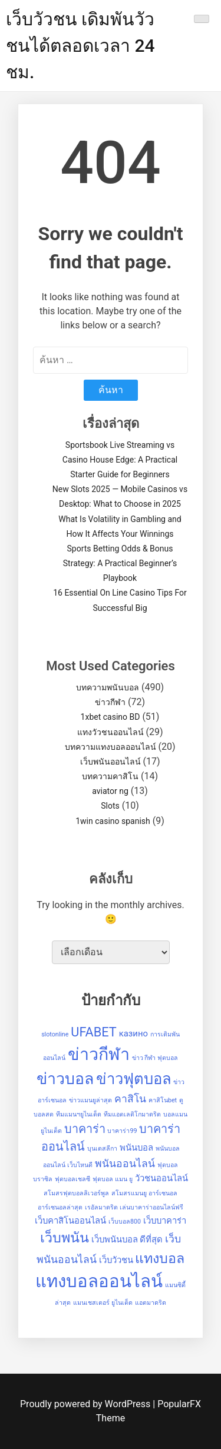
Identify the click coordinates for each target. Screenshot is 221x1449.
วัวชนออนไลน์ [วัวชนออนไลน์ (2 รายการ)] (161, 1178)
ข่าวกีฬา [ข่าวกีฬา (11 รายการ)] (99, 1054)
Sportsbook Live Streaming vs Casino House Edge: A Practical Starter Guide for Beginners (119, 459)
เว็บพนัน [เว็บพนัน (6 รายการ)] (64, 1237)
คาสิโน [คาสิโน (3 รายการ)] (130, 1099)
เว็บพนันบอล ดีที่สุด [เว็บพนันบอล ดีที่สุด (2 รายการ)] (127, 1239)
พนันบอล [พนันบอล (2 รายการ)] (136, 1147)
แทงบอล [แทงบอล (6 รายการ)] (159, 1258)
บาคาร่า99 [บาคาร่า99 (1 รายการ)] (122, 1131)
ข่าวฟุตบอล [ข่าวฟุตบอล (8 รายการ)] (133, 1079)
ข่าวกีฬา (110, 702)
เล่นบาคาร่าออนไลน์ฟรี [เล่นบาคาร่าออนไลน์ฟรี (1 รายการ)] (151, 1207)
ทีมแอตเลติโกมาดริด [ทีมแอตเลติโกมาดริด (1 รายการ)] (132, 1114)
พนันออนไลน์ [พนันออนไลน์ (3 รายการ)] (125, 1163)
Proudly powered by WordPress (86, 1404)
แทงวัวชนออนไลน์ (110, 732)
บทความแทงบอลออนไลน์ (110, 747)
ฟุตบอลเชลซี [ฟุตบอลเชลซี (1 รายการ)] (72, 1179)
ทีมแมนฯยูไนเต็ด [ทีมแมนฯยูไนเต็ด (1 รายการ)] (78, 1114)
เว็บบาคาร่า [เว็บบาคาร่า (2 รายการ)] (164, 1220)
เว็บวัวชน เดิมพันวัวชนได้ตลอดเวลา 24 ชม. (80, 45)
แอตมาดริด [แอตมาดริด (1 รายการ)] (150, 1303)
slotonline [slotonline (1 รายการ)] (54, 1034)
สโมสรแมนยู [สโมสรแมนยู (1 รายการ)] (129, 1193)
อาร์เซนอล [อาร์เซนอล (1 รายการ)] (163, 1193)
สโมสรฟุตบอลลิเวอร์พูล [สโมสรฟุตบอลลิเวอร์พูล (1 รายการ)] (76, 1193)
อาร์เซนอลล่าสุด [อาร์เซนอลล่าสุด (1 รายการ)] (60, 1207)
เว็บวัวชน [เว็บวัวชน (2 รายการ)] (116, 1260)
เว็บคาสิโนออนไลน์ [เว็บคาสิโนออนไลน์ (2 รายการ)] (70, 1220)
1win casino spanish (112, 821)
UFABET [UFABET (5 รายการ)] (94, 1032)
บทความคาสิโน (110, 776)
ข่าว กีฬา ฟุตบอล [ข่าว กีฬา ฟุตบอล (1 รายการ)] (155, 1058)
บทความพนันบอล (107, 687)
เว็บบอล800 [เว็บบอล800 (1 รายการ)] (124, 1221)
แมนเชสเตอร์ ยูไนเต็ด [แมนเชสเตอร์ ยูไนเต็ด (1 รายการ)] (103, 1303)
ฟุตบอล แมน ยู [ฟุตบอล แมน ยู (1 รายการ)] (112, 1179)
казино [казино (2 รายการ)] (133, 1033)
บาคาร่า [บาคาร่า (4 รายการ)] (84, 1129)
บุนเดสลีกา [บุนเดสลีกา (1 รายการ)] (102, 1148)
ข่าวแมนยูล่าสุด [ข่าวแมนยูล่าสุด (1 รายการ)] (90, 1100)
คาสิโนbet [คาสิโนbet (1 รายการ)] (163, 1100)
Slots (110, 805)
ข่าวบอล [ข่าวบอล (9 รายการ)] (65, 1078)
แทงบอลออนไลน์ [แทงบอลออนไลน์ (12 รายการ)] (99, 1281)
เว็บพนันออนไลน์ (110, 761)
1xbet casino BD (110, 717)
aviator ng (110, 791)
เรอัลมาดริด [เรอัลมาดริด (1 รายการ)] (101, 1207)
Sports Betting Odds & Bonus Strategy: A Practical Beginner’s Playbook (120, 563)
